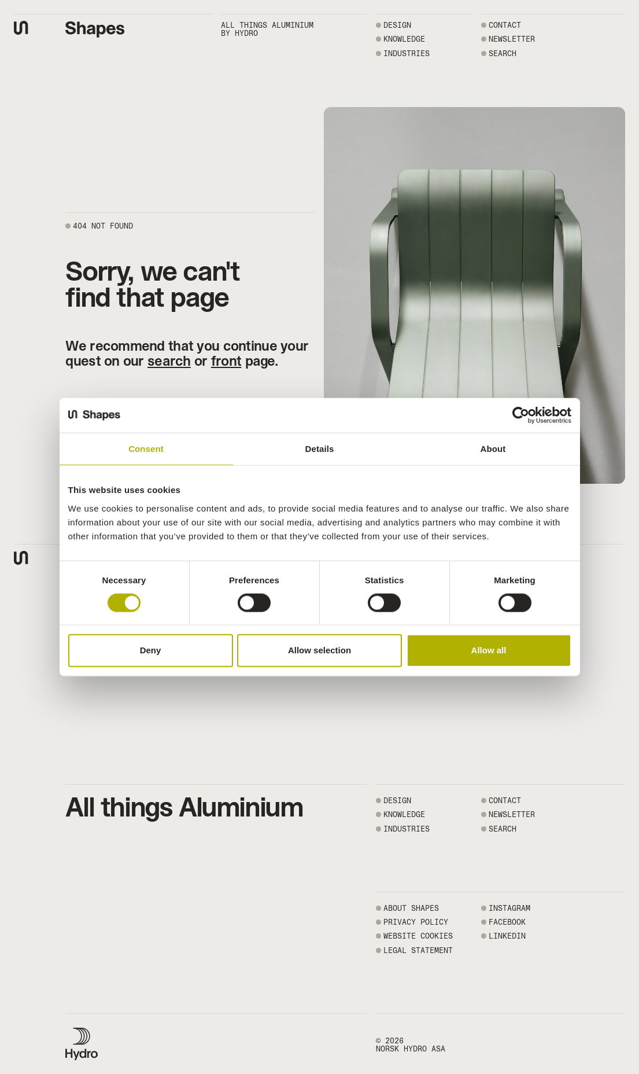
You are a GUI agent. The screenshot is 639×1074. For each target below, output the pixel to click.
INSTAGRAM (509, 908)
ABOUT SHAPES (411, 908)
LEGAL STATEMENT (418, 950)
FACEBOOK (507, 922)
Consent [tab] (146, 449)
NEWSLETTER (512, 39)
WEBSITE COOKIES (418, 936)
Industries (406, 53)
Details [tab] (319, 449)
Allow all (489, 650)
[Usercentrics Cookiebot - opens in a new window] (520, 415)
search (169, 360)
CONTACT (505, 25)
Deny (150, 650)
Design (397, 25)
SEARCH (502, 53)
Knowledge (404, 39)
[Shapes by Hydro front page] (95, 29)
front (226, 360)
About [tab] (493, 449)
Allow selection (319, 650)
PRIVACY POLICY (415, 922)
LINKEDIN (507, 936)
